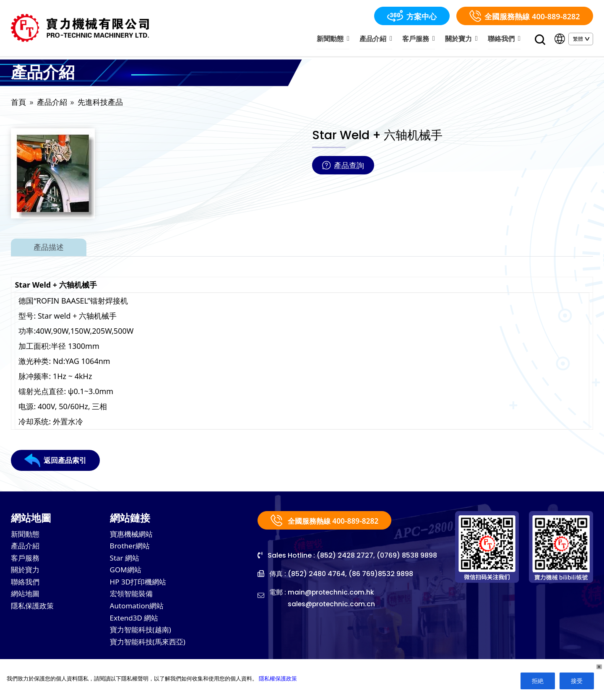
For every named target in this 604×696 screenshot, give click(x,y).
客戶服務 (423, 39)
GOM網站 (126, 573)
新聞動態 (341, 39)
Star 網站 (125, 561)
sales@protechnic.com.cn (332, 605)
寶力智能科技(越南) (142, 636)
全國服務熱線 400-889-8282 (524, 16)
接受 (577, 681)
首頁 (18, 103)
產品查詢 (343, 166)
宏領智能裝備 (132, 598)
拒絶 (538, 681)
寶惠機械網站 (132, 535)
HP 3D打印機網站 (139, 586)
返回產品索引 (56, 461)
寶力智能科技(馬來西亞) (150, 649)
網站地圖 (26, 598)
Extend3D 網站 (135, 623)
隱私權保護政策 (278, 678)
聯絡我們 (504, 39)
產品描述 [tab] (49, 248)
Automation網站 (138, 611)
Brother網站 (131, 548)
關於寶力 (464, 39)
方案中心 (412, 16)
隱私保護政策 (33, 611)
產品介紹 (382, 39)
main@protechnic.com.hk (332, 593)
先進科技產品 (100, 103)
